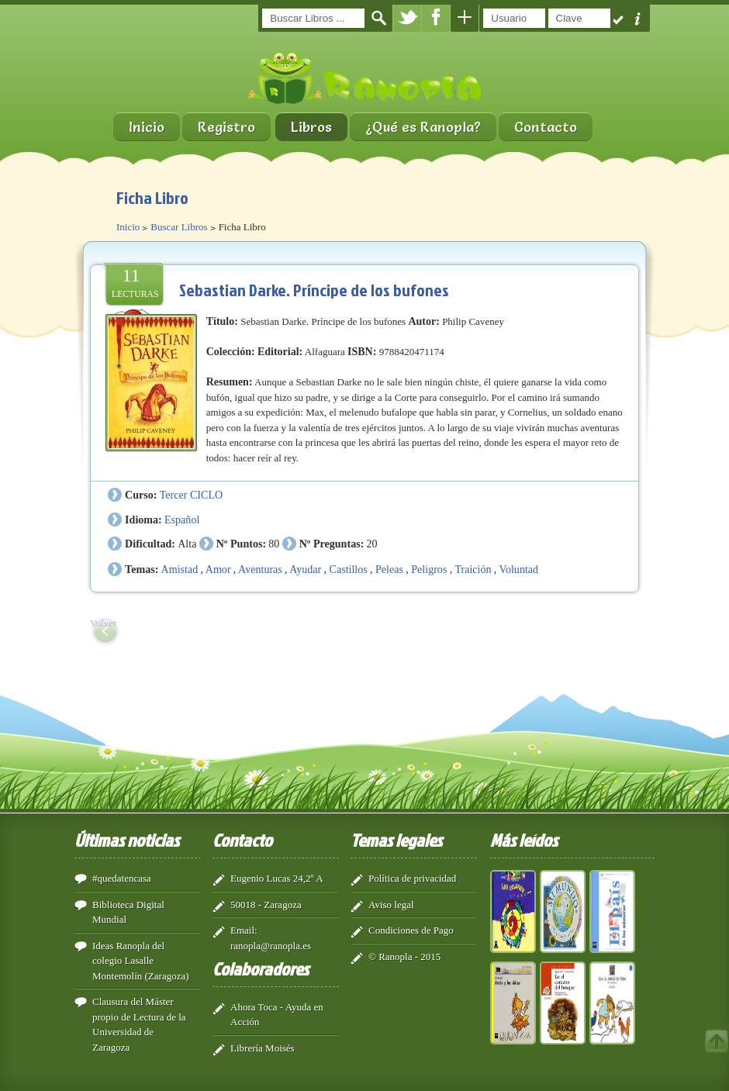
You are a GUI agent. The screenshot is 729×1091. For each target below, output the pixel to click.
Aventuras (260, 569)
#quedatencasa (121, 878)
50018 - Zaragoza (266, 904)
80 (273, 543)
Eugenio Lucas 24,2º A (276, 878)
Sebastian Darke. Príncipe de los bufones (314, 290)
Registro (226, 127)
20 (372, 543)
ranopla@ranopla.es (270, 945)
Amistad (180, 569)
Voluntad (519, 569)
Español (181, 519)
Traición (472, 569)
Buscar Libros (178, 227)
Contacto (545, 127)
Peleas (389, 569)
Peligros (429, 569)
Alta (187, 543)
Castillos (349, 569)
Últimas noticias (126, 839)
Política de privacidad (412, 878)
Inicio (146, 127)
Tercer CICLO (191, 495)
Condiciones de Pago (411, 930)
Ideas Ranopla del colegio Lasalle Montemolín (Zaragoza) (140, 961)
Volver (103, 623)
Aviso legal (391, 904)
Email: (243, 930)
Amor (218, 569)
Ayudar (305, 569)
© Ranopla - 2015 (404, 956)
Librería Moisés (262, 1048)
